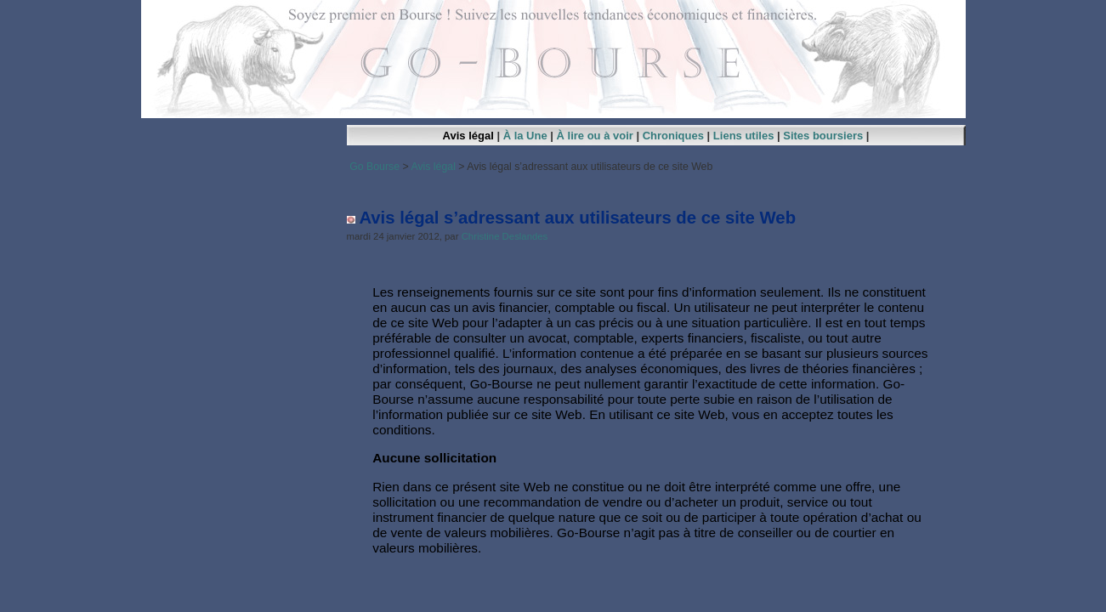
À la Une (525, 135)
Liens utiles (743, 135)
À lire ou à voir (595, 135)
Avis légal (468, 135)
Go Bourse (374, 167)
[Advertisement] (656, 184)
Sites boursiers (823, 135)
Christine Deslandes (505, 236)
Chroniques (673, 135)
